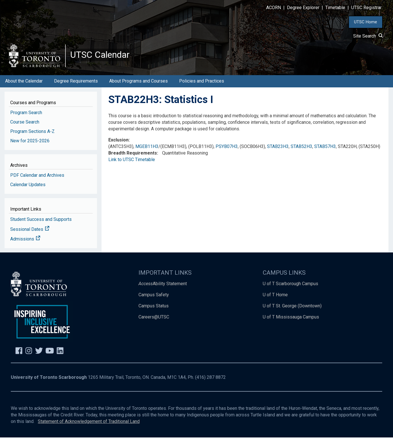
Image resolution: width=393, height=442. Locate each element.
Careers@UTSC (153, 321)
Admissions (25, 243)
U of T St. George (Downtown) (292, 310)
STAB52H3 (301, 151)
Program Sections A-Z (32, 136)
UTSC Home (365, 21)
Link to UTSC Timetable (131, 164)
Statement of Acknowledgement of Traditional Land (89, 426)
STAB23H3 (278, 151)
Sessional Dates (29, 234)
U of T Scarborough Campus (290, 288)
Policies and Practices (201, 85)
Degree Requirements (76, 85)
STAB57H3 (325, 151)
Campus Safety (153, 299)
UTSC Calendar (104, 57)
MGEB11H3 (146, 151)
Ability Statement (162, 288)
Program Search (26, 117)
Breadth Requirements (132, 157)
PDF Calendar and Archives (37, 179)
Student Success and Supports (41, 224)
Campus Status (153, 310)
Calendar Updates (27, 189)
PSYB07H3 (227, 151)
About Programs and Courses (138, 85)
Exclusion (118, 144)
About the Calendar (24, 85)
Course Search (24, 126)
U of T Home (275, 299)
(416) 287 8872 (210, 382)
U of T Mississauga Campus (291, 321)
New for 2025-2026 (29, 145)
